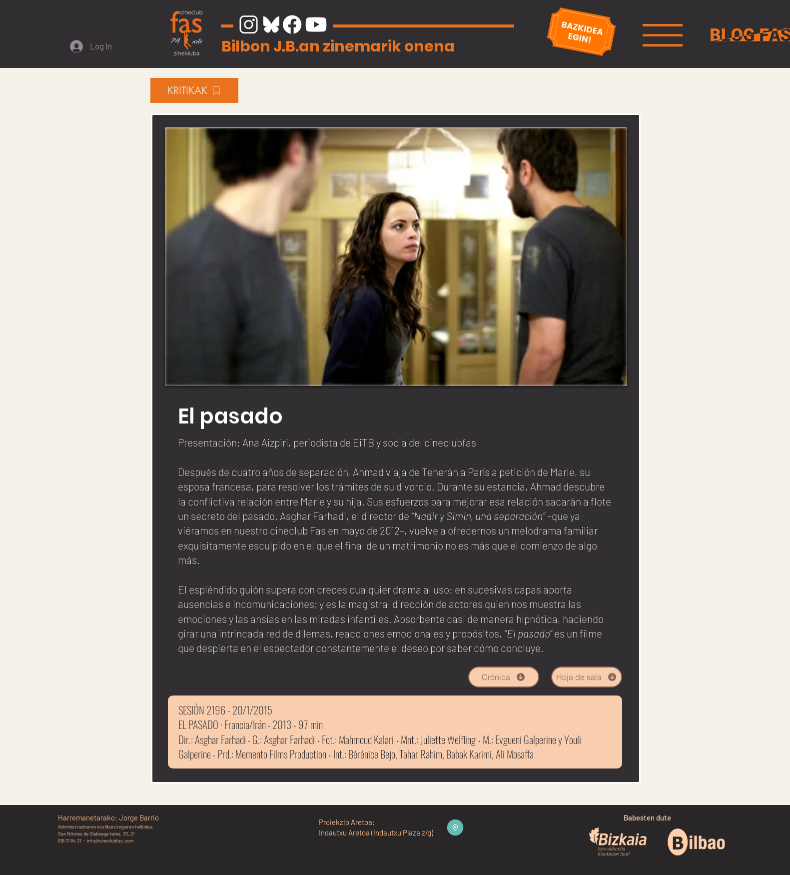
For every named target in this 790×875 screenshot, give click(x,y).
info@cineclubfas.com (110, 841)
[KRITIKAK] (194, 90)
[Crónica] (503, 677)
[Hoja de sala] (586, 677)
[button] (663, 35)
